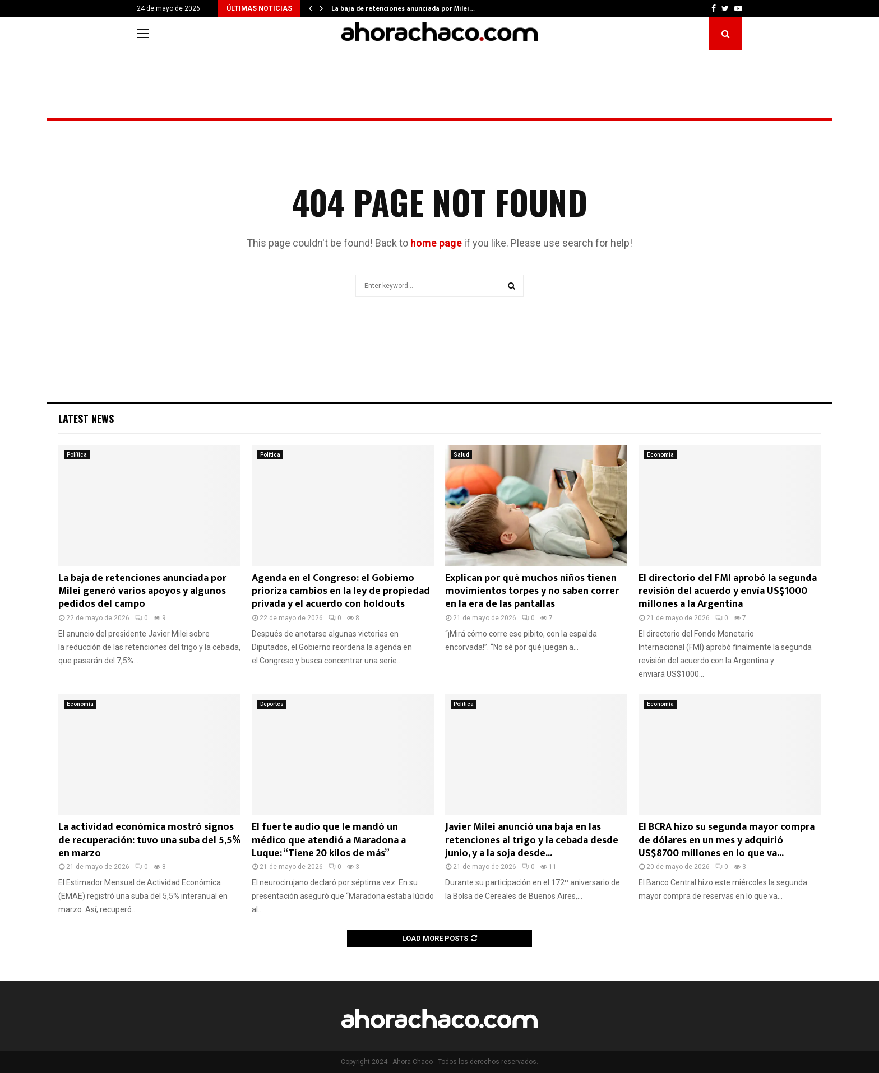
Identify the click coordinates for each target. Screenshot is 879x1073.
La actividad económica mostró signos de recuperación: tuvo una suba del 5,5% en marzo (149, 840)
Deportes (272, 704)
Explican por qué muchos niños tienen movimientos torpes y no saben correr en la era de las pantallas (532, 591)
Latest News (86, 418)
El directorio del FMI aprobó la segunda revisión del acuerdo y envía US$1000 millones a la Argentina (728, 591)
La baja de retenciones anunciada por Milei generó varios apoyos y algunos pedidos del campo (142, 591)
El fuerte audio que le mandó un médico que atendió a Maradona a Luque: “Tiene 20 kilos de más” (329, 840)
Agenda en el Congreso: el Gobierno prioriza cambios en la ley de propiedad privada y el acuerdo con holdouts (341, 591)
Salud (461, 455)
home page (436, 243)
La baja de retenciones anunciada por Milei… (403, 8)
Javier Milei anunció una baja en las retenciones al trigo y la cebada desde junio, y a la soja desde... (531, 840)
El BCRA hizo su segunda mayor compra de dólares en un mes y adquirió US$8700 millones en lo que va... (727, 840)
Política (77, 455)
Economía (660, 455)
